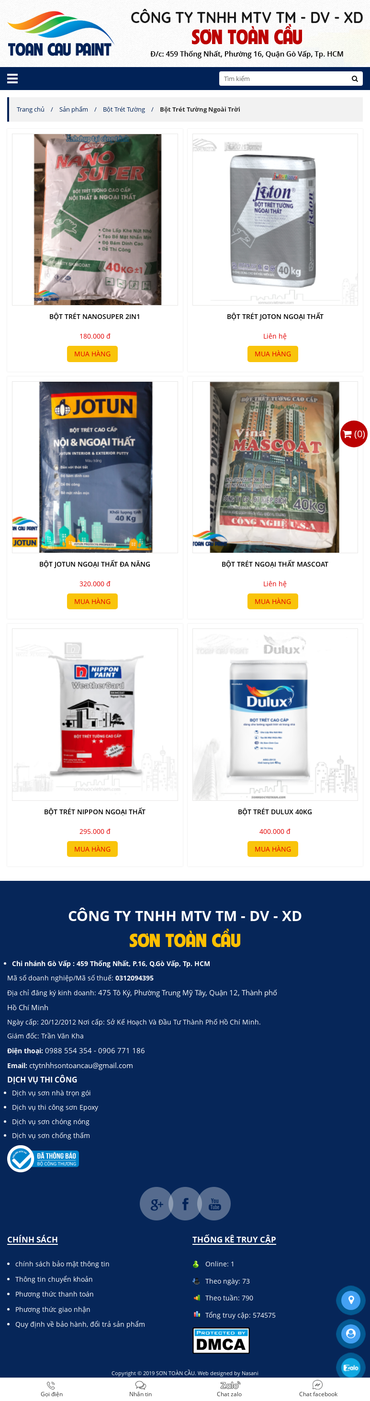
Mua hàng (92, 353)
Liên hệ (275, 336)
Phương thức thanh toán (54, 1293)
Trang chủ (31, 109)
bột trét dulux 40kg (275, 811)
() (354, 433)
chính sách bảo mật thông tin (62, 1263)
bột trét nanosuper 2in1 (94, 316)
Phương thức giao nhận (52, 1309)
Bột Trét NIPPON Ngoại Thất (95, 811)
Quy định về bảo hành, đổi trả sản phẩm (80, 1324)
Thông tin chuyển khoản (54, 1279)
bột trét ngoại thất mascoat (275, 564)
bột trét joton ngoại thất (275, 316)
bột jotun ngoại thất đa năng (94, 564)
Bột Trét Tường (124, 109)
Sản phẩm (73, 109)
